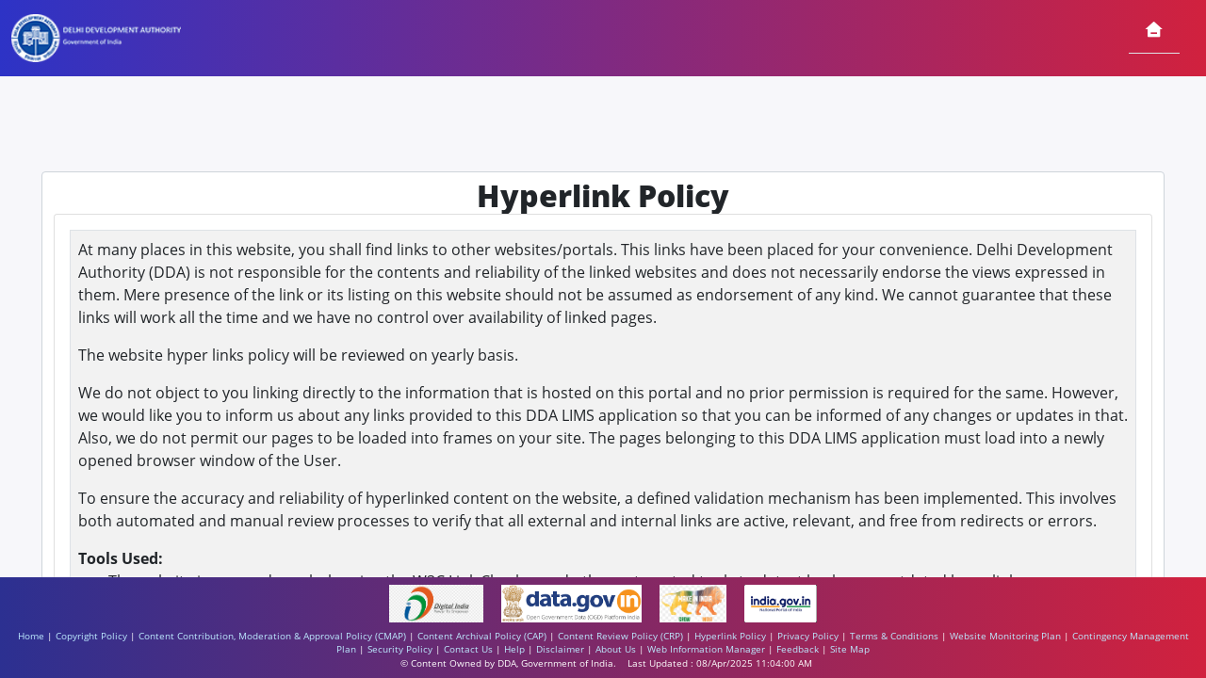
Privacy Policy (808, 636)
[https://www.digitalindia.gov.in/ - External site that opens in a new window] (437, 602)
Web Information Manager (706, 649)
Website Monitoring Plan (1005, 636)
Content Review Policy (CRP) (620, 636)
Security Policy (399, 649)
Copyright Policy (91, 636)
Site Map (850, 649)
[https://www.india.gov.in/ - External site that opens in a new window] (781, 602)
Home (31, 636)
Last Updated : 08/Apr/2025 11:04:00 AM (719, 663)
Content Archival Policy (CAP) (481, 636)
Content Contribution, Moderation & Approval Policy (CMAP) (272, 636)
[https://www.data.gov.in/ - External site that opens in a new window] (572, 602)
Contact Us (468, 649)
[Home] (1154, 31)
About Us (615, 649)
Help (514, 649)
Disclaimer (560, 649)
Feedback (797, 649)
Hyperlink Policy (730, 636)
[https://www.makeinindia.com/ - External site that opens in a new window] (694, 602)
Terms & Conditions (894, 636)
